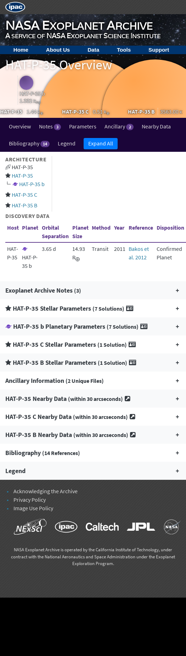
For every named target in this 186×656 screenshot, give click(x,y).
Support (158, 50)
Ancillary (119, 126)
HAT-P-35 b (32, 184)
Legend (66, 143)
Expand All (100, 143)
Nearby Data (156, 126)
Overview (20, 126)
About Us (58, 50)
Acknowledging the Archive (45, 491)
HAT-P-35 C (24, 194)
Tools (124, 50)
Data (93, 50)
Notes (50, 126)
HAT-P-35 (22, 175)
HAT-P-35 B (24, 205)
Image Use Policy (33, 508)
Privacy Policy (29, 499)
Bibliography (29, 143)
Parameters (82, 126)
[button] (93, 290)
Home (20, 50)
